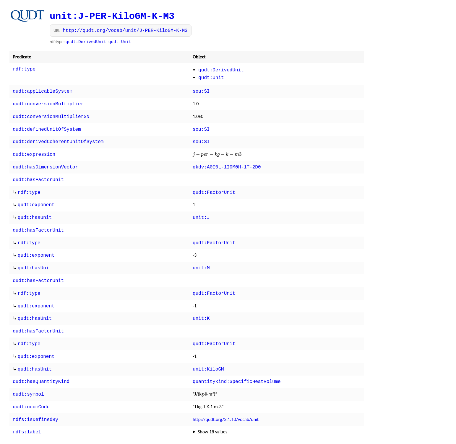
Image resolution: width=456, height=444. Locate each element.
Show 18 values (212, 414)
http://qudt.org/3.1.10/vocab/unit (226, 402)
